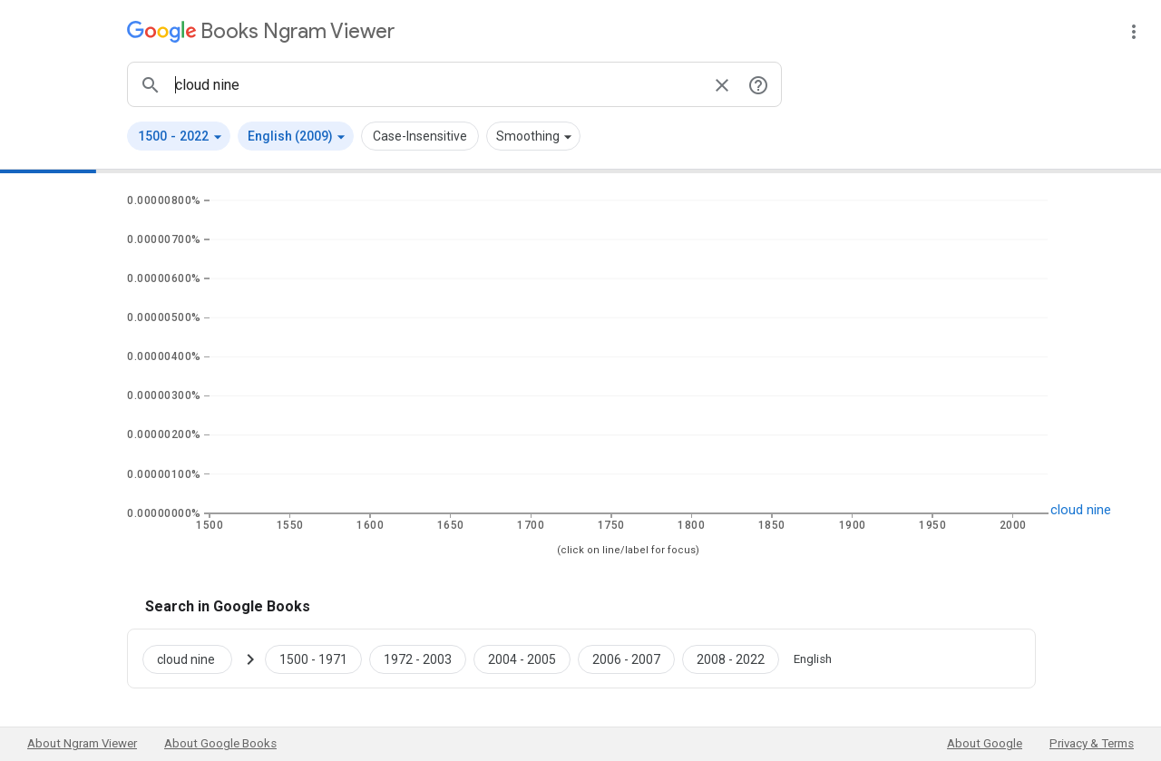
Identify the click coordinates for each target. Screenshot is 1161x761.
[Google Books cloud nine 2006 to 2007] (626, 658)
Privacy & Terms (1091, 743)
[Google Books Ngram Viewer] (261, 31)
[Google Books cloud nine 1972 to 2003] (418, 658)
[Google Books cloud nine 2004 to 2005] (522, 658)
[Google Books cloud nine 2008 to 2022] (730, 658)
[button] (178, 136)
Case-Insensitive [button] (420, 136)
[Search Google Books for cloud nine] (194, 658)
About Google (984, 743)
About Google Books (220, 743)
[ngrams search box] (436, 84)
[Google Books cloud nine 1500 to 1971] (313, 658)
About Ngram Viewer (82, 743)
